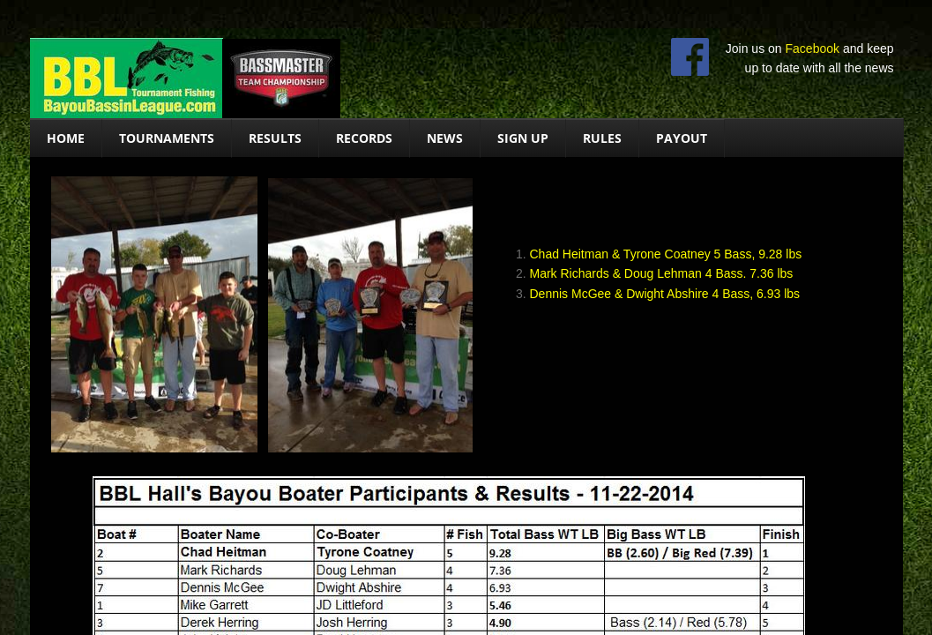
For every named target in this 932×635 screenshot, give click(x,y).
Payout (681, 138)
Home (66, 138)
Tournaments (166, 138)
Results (275, 138)
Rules (602, 138)
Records (364, 138)
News (445, 138)
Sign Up (522, 138)
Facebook (812, 48)
